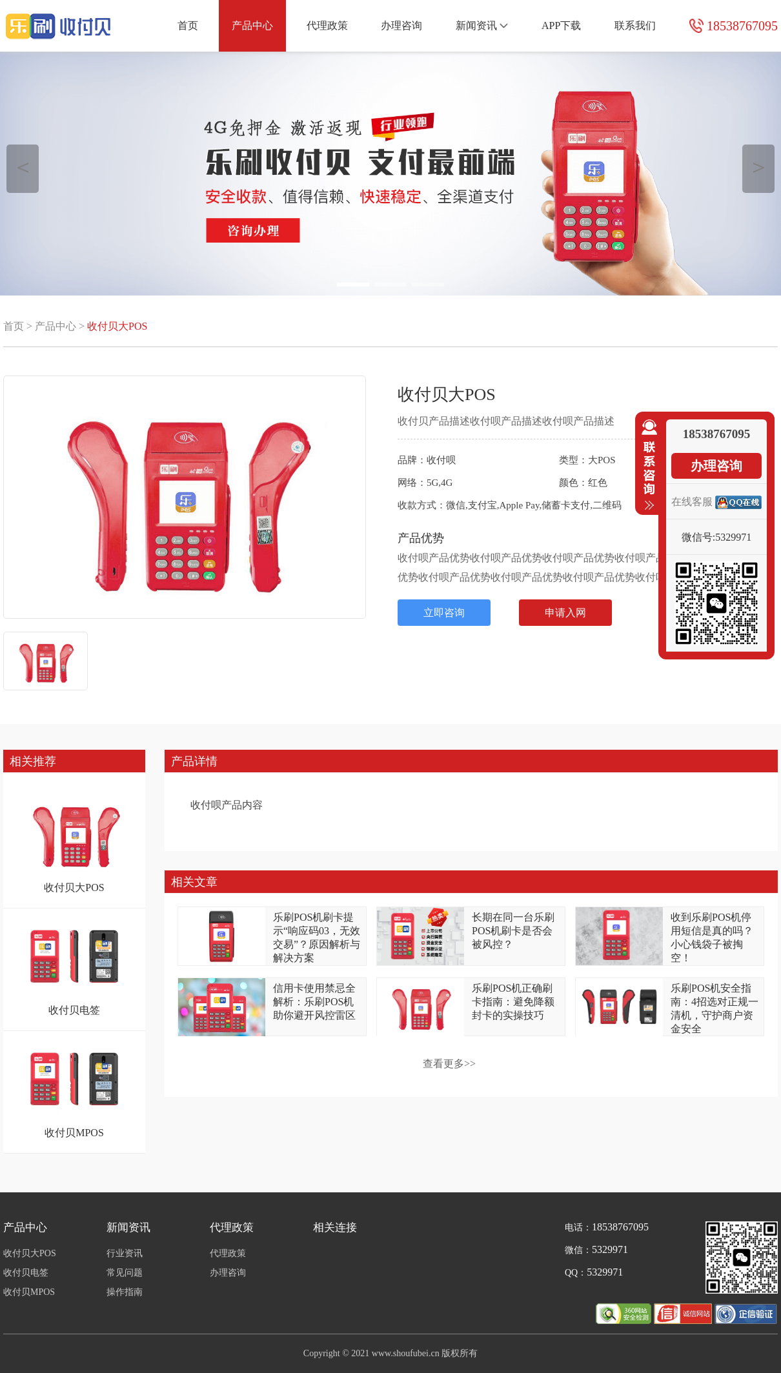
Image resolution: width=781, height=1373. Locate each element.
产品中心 (252, 25)
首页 (188, 25)
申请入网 (565, 612)
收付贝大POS (117, 326)
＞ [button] (758, 166)
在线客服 (692, 501)
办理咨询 (401, 25)
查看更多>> (449, 1063)
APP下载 (561, 25)
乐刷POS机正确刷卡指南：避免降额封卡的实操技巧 (513, 1002)
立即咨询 (444, 612)
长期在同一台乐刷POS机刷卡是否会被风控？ (513, 931)
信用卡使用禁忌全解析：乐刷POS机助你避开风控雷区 (314, 1002)
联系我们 (635, 25)
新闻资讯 (482, 25)
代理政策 (327, 25)
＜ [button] (23, 166)
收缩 (646, 465)
